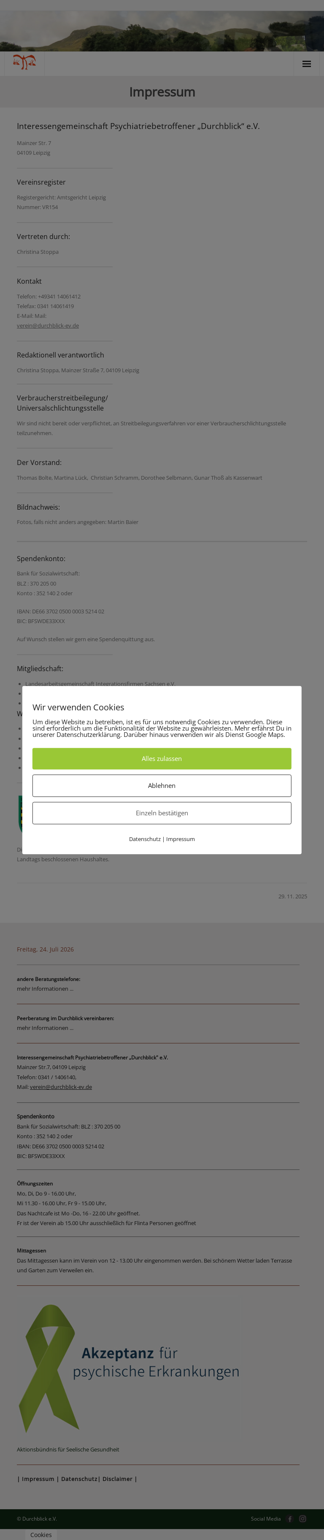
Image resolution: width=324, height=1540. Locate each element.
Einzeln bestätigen (162, 813)
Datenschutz (145, 839)
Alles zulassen (162, 758)
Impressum (180, 839)
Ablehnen (162, 785)
